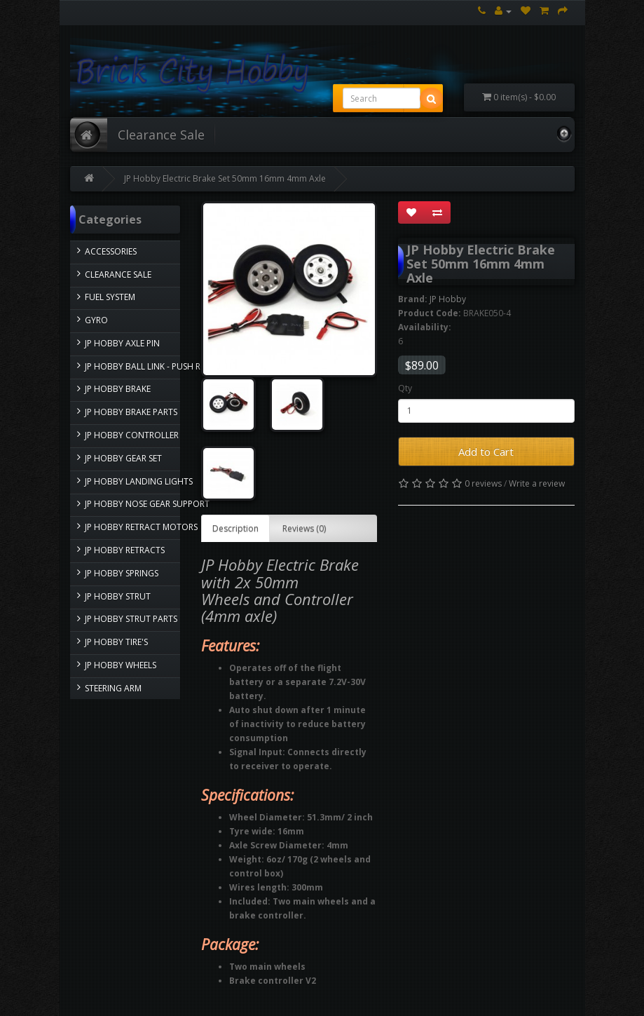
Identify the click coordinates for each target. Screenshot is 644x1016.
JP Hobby (448, 299)
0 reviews (483, 483)
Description (235, 528)
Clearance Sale (161, 134)
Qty (405, 388)
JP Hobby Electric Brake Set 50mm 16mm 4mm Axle (225, 178)
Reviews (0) (304, 528)
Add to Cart (486, 452)
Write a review (537, 483)
